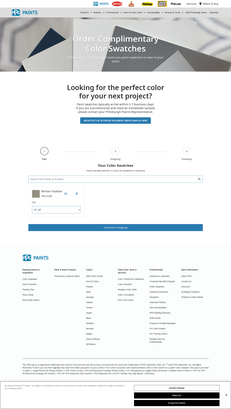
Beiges (89, 334)
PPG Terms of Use (74, 370)
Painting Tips (28, 289)
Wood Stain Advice (31, 300)
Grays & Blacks (93, 339)
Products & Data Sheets (192, 297)
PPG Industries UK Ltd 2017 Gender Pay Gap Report (118, 373)
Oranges (90, 297)
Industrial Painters (158, 302)
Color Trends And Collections (131, 279)
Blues (88, 318)
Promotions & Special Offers (67, 276)
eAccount (185, 286)
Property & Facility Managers (163, 323)
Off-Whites (91, 344)
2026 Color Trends (94, 276)
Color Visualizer (125, 284)
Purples (89, 286)
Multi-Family (155, 318)
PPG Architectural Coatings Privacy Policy (104, 370)
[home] (24, 12)
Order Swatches (157, 286)
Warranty (150, 373)
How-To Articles (29, 284)
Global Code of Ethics (180, 370)
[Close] (226, 396)
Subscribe (213, 12)
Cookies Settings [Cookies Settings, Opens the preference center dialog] (177, 390)
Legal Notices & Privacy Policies (48, 370)
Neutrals (90, 328)
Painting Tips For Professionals (157, 340)
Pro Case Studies (157, 328)
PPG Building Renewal (160, 313)
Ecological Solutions (190, 292)
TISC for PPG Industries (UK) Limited (74, 373)
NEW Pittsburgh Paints (196, 12)
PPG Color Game (126, 300)
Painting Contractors (159, 292)
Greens (89, 307)
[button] (86, 12)
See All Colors (92, 281)
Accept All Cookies (176, 405)
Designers (154, 297)
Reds (88, 292)
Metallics (90, 323)
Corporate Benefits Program (162, 281)
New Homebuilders (158, 307)
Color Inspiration (30, 279)
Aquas (89, 313)
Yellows (89, 302)
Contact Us (186, 281)
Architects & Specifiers (160, 276)
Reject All (176, 397)
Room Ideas (28, 295)
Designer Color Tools (127, 289)
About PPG (186, 276)
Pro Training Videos (158, 334)
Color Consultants (126, 295)
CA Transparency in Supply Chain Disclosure (146, 370)
